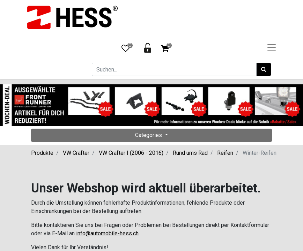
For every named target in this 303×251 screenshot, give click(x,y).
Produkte (42, 153)
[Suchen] (264, 69)
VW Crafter (76, 153)
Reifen (225, 153)
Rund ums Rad (190, 153)
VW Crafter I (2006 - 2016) (131, 153)
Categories (149, 135)
